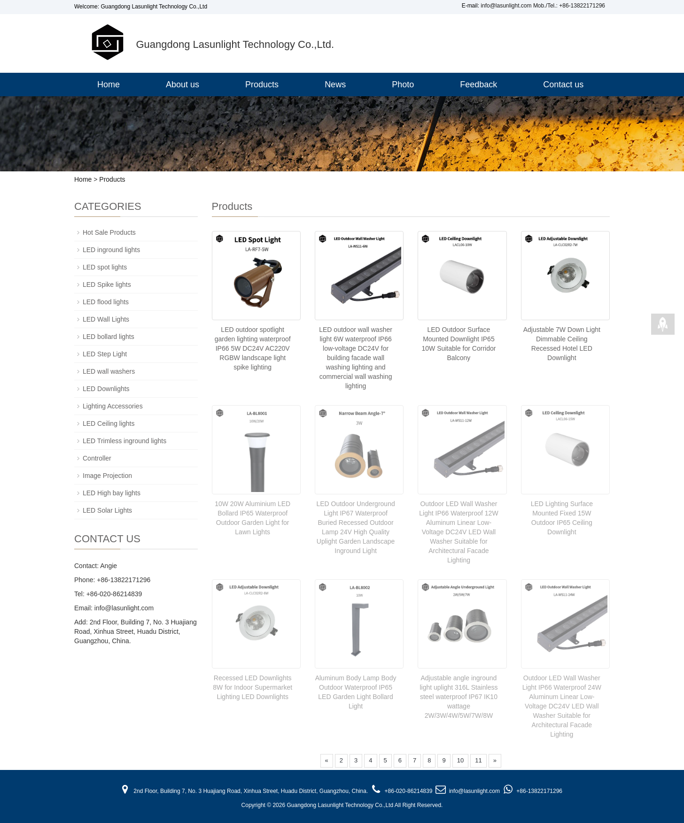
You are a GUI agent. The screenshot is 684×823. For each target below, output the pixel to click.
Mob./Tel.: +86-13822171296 (569, 5)
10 (460, 759)
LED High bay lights (111, 493)
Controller (97, 458)
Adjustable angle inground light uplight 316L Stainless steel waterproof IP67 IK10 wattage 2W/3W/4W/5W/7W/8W (458, 695)
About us (182, 84)
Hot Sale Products (109, 232)
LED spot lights (105, 267)
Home (108, 84)
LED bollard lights (108, 336)
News (335, 84)
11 (478, 759)
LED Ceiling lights (109, 423)
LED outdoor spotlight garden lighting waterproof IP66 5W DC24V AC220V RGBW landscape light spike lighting (253, 348)
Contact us (563, 84)
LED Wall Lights (106, 319)
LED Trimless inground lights (124, 441)
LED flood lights (106, 302)
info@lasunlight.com (506, 5)
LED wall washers (109, 371)
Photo (403, 84)
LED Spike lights (107, 284)
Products (262, 84)
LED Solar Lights (107, 510)
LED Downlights (106, 388)
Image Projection (107, 475)
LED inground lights (111, 250)
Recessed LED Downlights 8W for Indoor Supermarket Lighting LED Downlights (252, 686)
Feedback (478, 84)
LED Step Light (105, 354)
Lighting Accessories (113, 406)
